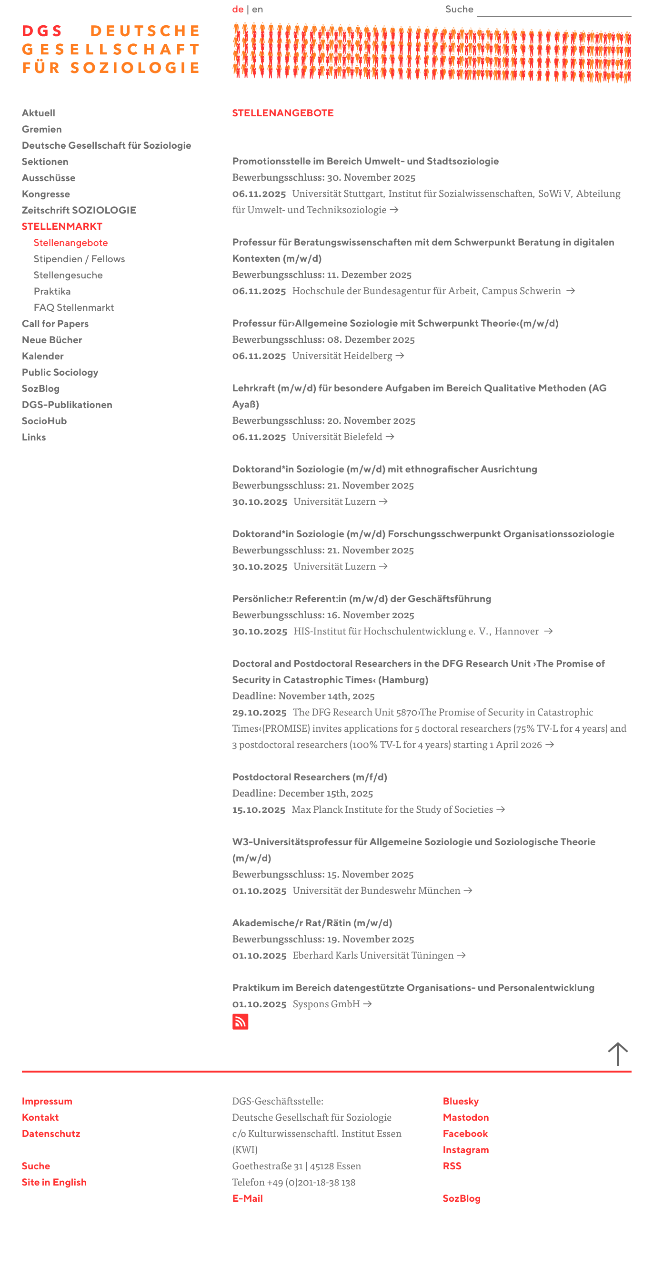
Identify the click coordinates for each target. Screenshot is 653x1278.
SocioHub (50, 422)
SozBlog (47, 389)
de (237, 10)
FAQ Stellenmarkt (80, 308)
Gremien (48, 130)
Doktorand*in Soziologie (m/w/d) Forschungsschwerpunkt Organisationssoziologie (423, 535)
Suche (36, 1167)
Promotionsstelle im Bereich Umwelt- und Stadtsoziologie (365, 162)
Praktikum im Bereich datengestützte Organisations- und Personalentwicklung (413, 988)
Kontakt (40, 1118)
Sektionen (51, 162)
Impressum (47, 1102)
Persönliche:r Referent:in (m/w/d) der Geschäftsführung (362, 599)
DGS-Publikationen (73, 405)
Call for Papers (61, 324)
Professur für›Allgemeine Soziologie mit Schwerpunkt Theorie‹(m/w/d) (395, 324)
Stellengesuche (74, 276)
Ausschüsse (55, 179)
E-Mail (247, 1199)
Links (40, 438)
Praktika (58, 292)
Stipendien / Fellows (85, 260)
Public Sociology (66, 373)
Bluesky (461, 1102)
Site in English (54, 1183)
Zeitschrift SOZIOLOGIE (85, 211)
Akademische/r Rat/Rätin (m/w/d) (312, 924)
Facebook (465, 1134)
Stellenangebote (77, 243)
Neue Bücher (58, 341)
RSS (452, 1167)
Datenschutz (51, 1134)
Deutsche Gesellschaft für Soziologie (112, 146)
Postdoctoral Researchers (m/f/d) (310, 778)
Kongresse (52, 195)
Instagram (466, 1150)
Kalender (49, 357)
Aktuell (45, 114)
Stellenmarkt (68, 227)
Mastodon (466, 1118)
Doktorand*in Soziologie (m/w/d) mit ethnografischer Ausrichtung (385, 470)
